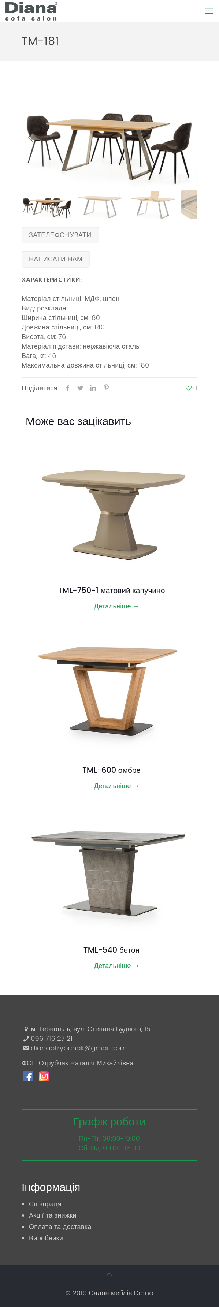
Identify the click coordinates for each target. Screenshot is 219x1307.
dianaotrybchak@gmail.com (79, 1048)
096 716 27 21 (52, 1038)
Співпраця (45, 1204)
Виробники (46, 1238)
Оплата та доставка (60, 1226)
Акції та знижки (53, 1215)
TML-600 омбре (111, 770)
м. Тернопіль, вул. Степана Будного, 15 (91, 1029)
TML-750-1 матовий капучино (111, 590)
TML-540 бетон (111, 950)
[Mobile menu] (209, 11)
